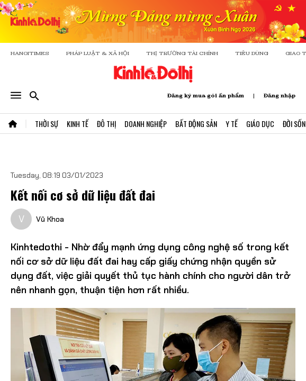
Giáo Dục (260, 123)
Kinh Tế (77, 123)
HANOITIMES (30, 53)
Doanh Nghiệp (145, 123)
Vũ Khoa (50, 219)
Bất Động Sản (196, 123)
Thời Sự (46, 123)
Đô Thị (106, 123)
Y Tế (232, 123)
